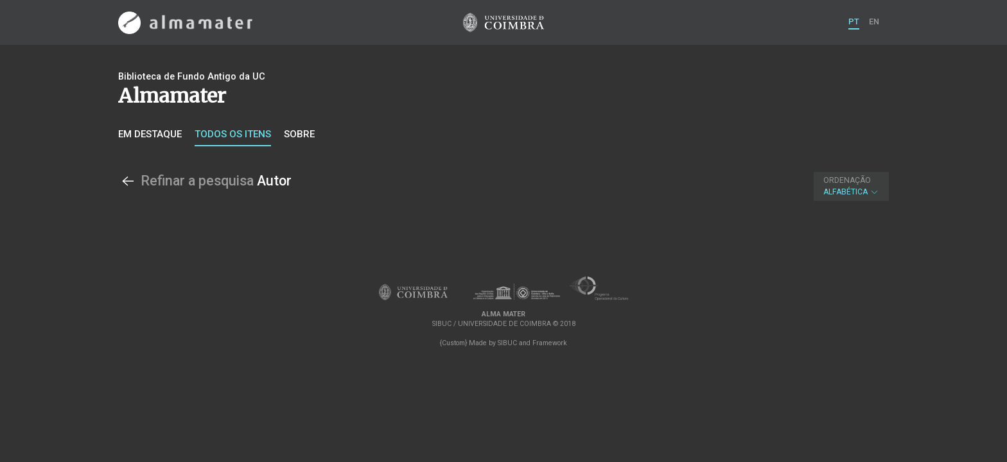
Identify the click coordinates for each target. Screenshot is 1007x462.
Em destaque (150, 134)
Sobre (299, 134)
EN (874, 21)
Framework (549, 343)
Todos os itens (233, 134)
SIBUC (507, 343)
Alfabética (851, 186)
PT (853, 21)
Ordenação (847, 180)
